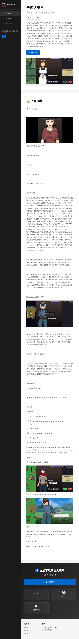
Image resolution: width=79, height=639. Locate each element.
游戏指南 (26, 630)
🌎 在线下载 (33, 52)
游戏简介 (26, 627)
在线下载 (26, 633)
